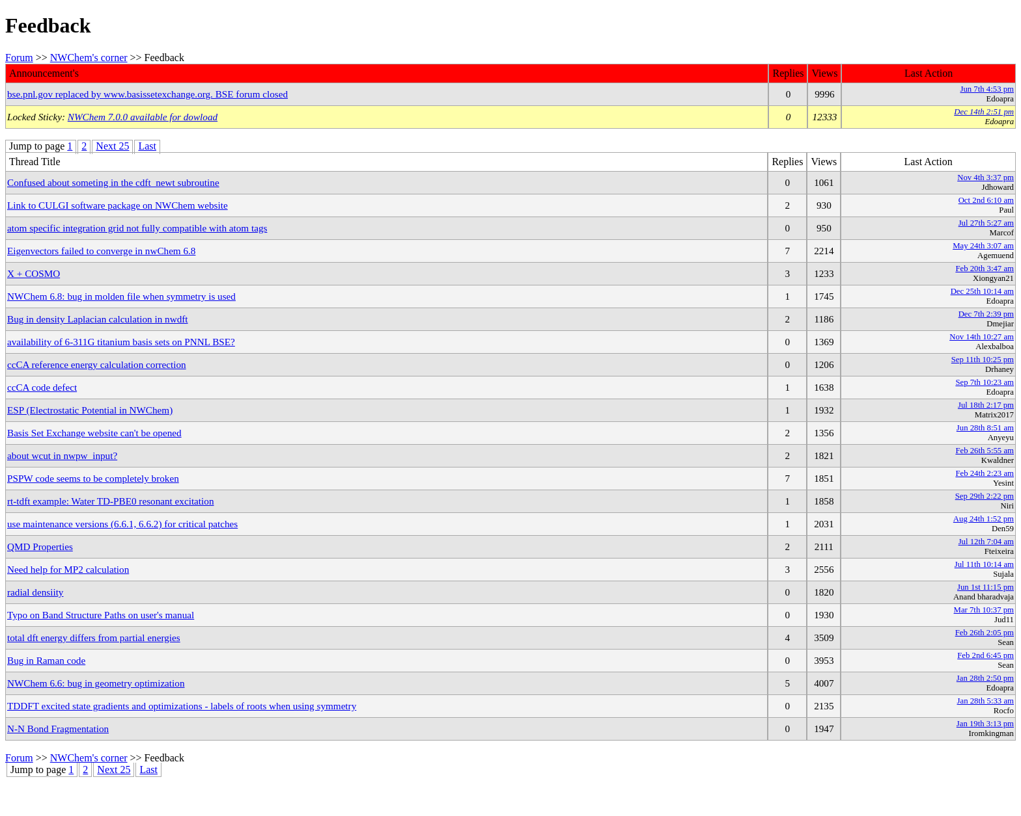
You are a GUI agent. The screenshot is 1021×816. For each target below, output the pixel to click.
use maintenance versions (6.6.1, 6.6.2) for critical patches (122, 523)
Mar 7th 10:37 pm (984, 609)
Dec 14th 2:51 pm (984, 111)
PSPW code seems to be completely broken (93, 478)
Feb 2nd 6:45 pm (985, 655)
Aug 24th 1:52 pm (983, 518)
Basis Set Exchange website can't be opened (94, 432)
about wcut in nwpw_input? (62, 455)
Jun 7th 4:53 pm (987, 89)
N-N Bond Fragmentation (58, 728)
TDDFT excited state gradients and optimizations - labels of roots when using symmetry (181, 705)
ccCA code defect (42, 387)
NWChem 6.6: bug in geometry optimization (96, 683)
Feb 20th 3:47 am (984, 268)
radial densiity (35, 592)
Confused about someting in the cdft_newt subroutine (113, 182)
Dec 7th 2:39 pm (986, 314)
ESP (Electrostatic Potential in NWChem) (90, 409)
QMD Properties (40, 546)
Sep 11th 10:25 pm (982, 359)
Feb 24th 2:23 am (984, 473)
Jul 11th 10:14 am (984, 564)
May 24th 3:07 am (983, 245)
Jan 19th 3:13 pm (985, 723)
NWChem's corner (89, 57)
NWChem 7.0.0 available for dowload (142, 116)
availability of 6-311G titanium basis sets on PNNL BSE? (121, 341)
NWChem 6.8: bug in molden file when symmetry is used (121, 296)
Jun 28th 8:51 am (985, 427)
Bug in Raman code (46, 660)
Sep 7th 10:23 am (984, 382)
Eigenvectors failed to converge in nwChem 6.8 (101, 250)
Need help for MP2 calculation (68, 569)
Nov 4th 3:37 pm (985, 177)
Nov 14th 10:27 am (981, 336)
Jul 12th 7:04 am (986, 541)
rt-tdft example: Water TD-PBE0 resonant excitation (110, 501)
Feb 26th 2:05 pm (984, 632)
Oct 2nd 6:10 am (986, 200)
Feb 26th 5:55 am (984, 450)
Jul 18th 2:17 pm (986, 405)
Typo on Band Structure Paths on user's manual (100, 614)
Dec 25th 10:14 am (982, 291)
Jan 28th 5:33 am (985, 700)
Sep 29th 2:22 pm (984, 496)
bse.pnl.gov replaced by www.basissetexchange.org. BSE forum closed (147, 93)
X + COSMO (33, 273)
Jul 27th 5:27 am (986, 223)
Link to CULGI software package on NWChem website (117, 205)
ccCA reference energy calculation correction (96, 364)
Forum (19, 57)
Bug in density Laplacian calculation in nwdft (97, 318)
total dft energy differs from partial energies (93, 637)
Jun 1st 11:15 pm (985, 587)
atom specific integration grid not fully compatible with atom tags (137, 227)
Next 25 (112, 145)
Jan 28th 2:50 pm (985, 678)
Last (147, 145)
